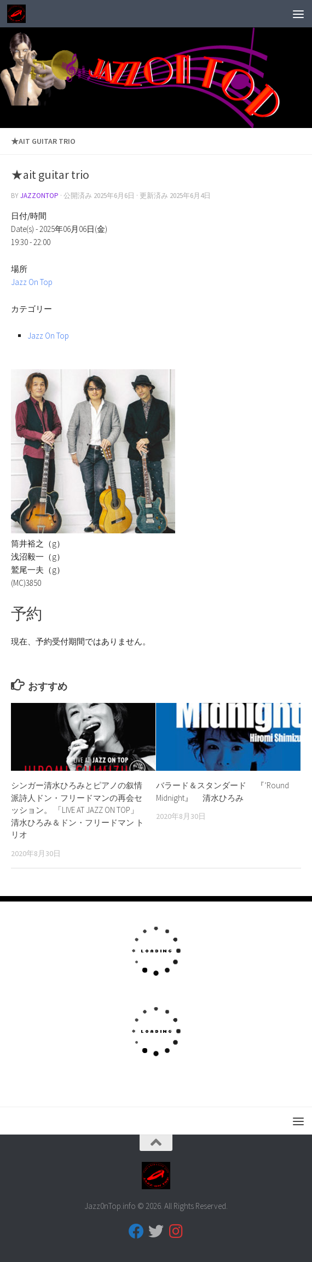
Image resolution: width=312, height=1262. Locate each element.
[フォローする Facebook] (136, 1231)
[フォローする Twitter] (156, 1231)
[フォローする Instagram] (175, 1231)
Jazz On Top (32, 282)
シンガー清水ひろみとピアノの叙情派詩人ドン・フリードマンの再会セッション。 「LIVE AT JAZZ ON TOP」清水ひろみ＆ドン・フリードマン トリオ (77, 810)
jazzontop (39, 195)
